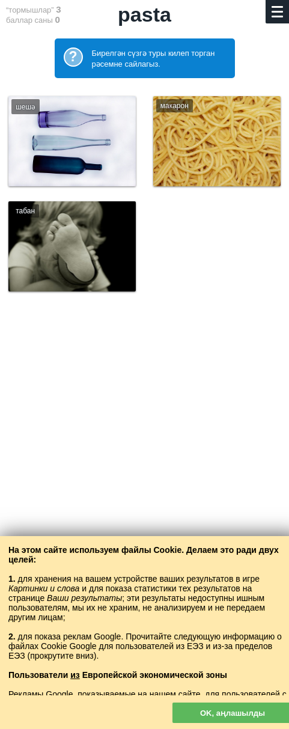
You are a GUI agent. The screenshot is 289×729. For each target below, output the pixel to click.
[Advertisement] (144, 469)
